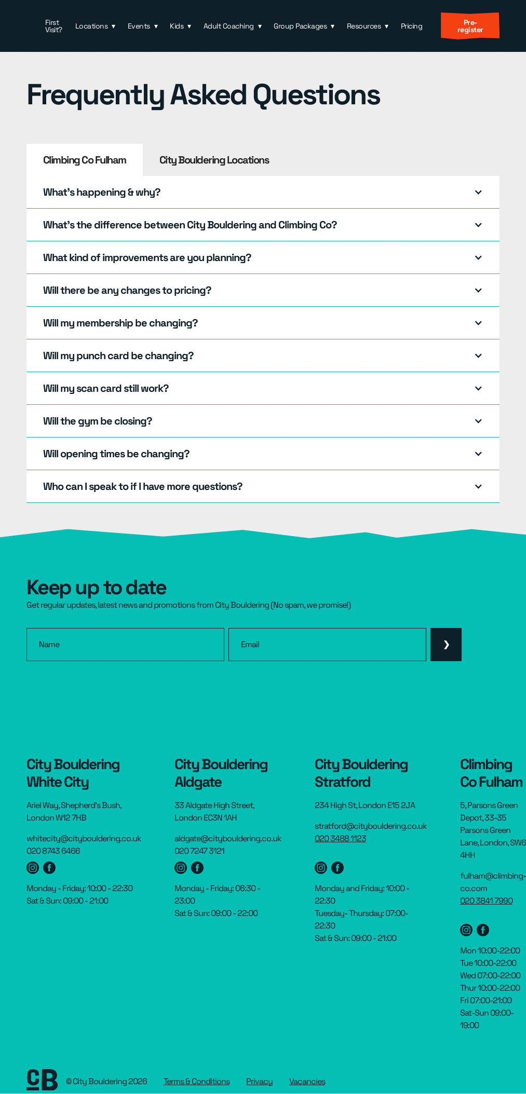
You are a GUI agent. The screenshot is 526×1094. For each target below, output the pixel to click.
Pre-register (470, 26)
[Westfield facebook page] (49, 867)
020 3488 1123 (340, 838)
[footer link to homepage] (42, 1081)
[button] (95, 26)
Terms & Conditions (197, 1081)
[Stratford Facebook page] (337, 867)
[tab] (84, 160)
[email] (327, 644)
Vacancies (307, 1081)
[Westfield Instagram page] (32, 867)
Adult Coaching (229, 26)
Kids (176, 26)
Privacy (259, 1081)
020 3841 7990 (486, 900)
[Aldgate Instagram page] (180, 867)
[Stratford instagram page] (321, 867)
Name (49, 644)
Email (250, 644)
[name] (125, 644)
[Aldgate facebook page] (197, 867)
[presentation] (105, 689)
